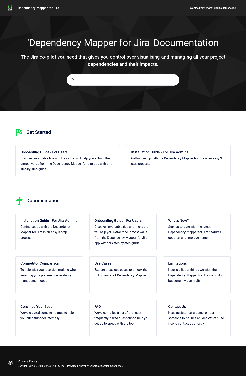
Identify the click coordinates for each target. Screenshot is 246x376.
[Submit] (72, 80)
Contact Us (177, 306)
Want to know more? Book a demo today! (213, 7)
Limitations (177, 263)
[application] (245, 375)
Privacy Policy (28, 361)
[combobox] (123, 79)
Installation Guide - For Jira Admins (159, 152)
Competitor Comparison (39, 263)
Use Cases (103, 263)
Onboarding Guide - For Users (44, 152)
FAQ (97, 306)
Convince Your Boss (36, 306)
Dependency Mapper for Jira (38, 8)
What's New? (178, 220)
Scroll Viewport (88, 366)
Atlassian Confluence (111, 366)
